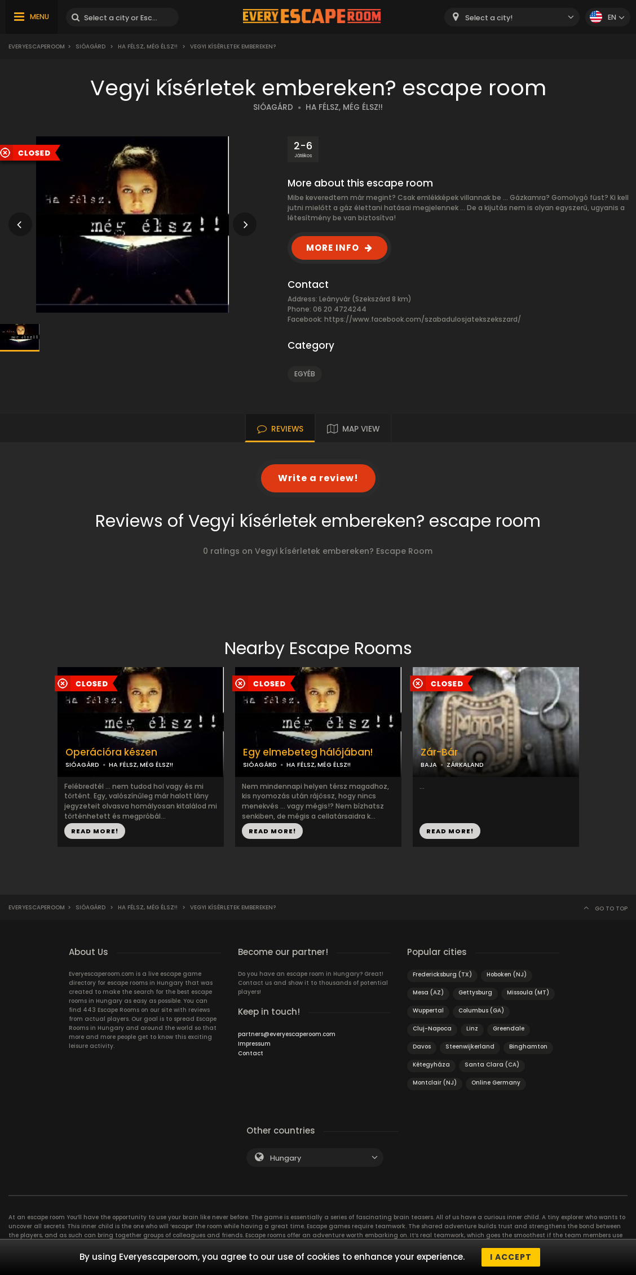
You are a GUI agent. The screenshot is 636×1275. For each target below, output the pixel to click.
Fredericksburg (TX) (442, 974)
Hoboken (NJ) (507, 974)
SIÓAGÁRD (273, 107)
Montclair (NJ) (435, 1082)
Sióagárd (90, 46)
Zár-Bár (439, 752)
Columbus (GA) (481, 1010)
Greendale (508, 1028)
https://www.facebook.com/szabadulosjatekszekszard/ (422, 319)
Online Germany (495, 1082)
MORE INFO (332, 248)
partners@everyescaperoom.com (286, 1034)
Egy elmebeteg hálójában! (308, 752)
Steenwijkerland (469, 1046)
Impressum (254, 1043)
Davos (422, 1046)
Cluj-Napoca (432, 1028)
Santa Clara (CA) (492, 1064)
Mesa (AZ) (428, 992)
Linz (472, 1028)
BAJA (429, 764)
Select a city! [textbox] (489, 18)
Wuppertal (428, 1010)
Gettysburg (475, 992)
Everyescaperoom (36, 46)
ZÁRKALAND (465, 764)
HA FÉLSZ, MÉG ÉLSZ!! (344, 107)
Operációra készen (111, 752)
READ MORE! (94, 831)
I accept (511, 1257)
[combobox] (512, 17)
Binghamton (528, 1046)
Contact (250, 1053)
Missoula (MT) (528, 992)
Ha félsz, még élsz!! (148, 46)
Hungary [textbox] (285, 1158)
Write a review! (318, 478)
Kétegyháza (431, 1064)
